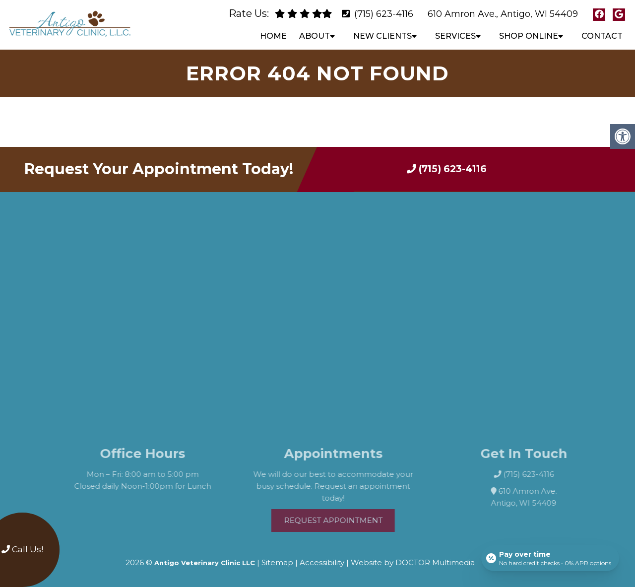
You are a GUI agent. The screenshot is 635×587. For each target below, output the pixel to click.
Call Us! (22, 549)
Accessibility (322, 562)
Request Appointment (343, 520)
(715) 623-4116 (383, 13)
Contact (602, 36)
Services (455, 36)
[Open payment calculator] (550, 558)
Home (273, 36)
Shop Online (528, 36)
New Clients (382, 36)
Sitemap (277, 562)
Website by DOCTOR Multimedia (413, 562)
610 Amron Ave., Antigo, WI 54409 (503, 13)
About (314, 36)
